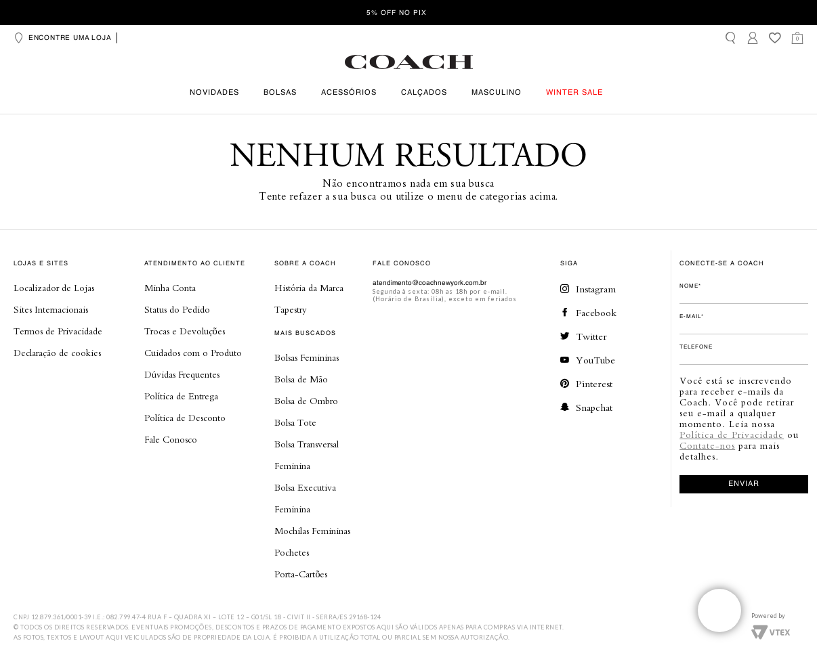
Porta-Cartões (300, 574)
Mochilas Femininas (312, 530)
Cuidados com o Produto (193, 352)
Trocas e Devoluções (184, 331)
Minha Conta (170, 287)
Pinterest (586, 383)
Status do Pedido (177, 309)
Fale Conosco (170, 439)
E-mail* (691, 316)
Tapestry (290, 309)
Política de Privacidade (731, 434)
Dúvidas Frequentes (181, 374)
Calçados (424, 93)
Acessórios (349, 93)
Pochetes (291, 552)
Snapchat (586, 407)
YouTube (587, 359)
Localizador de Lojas (54, 287)
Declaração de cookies (57, 352)
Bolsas (280, 93)
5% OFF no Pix (396, 12)
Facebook (588, 312)
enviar (743, 484)
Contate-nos (707, 445)
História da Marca (308, 287)
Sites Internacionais (51, 309)
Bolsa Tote (295, 422)
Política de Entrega (181, 396)
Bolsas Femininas (306, 357)
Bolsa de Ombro (306, 400)
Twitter (583, 336)
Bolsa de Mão (301, 379)
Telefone (696, 347)
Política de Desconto (185, 417)
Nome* (690, 286)
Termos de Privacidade (58, 331)
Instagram (588, 288)
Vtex (770, 630)
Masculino (497, 93)
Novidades (214, 93)
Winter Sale (574, 93)
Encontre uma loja (62, 37)
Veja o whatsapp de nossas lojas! (719, 610)
